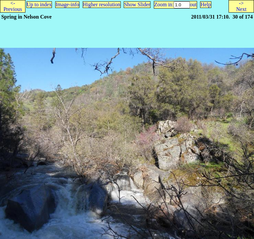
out (193, 4)
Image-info (67, 4)
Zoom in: (164, 4)
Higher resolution (101, 4)
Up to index (39, 4)
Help (205, 4)
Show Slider (137, 4)
